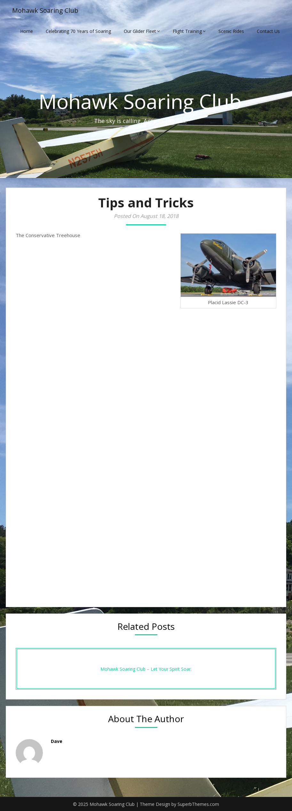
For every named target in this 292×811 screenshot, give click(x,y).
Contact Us (268, 31)
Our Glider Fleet (140, 31)
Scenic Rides (231, 31)
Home (26, 31)
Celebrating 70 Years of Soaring (78, 31)
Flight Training (187, 31)
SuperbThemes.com (198, 804)
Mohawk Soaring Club (45, 10)
